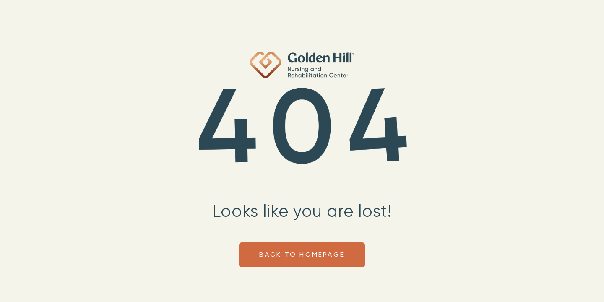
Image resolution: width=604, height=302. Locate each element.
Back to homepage (302, 255)
